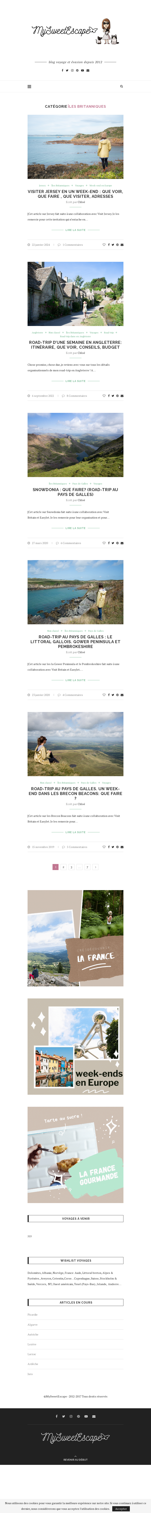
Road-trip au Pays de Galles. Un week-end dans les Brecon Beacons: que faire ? (75, 790)
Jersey (40, 185)
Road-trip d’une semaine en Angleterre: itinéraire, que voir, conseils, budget (75, 344)
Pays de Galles (80, 482)
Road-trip (111, 331)
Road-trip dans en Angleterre (75, 336)
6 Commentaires (68, 540)
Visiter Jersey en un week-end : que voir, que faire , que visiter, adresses (75, 194)
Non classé (53, 331)
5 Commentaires (74, 842)
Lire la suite (76, 229)
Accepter (121, 1509)
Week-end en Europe (102, 185)
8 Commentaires (74, 394)
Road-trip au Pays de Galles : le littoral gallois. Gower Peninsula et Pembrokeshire (76, 639)
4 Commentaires (70, 691)
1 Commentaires (70, 244)
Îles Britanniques (59, 185)
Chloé (81, 202)
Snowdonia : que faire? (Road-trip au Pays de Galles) (75, 491)
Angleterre (35, 331)
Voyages (80, 185)
